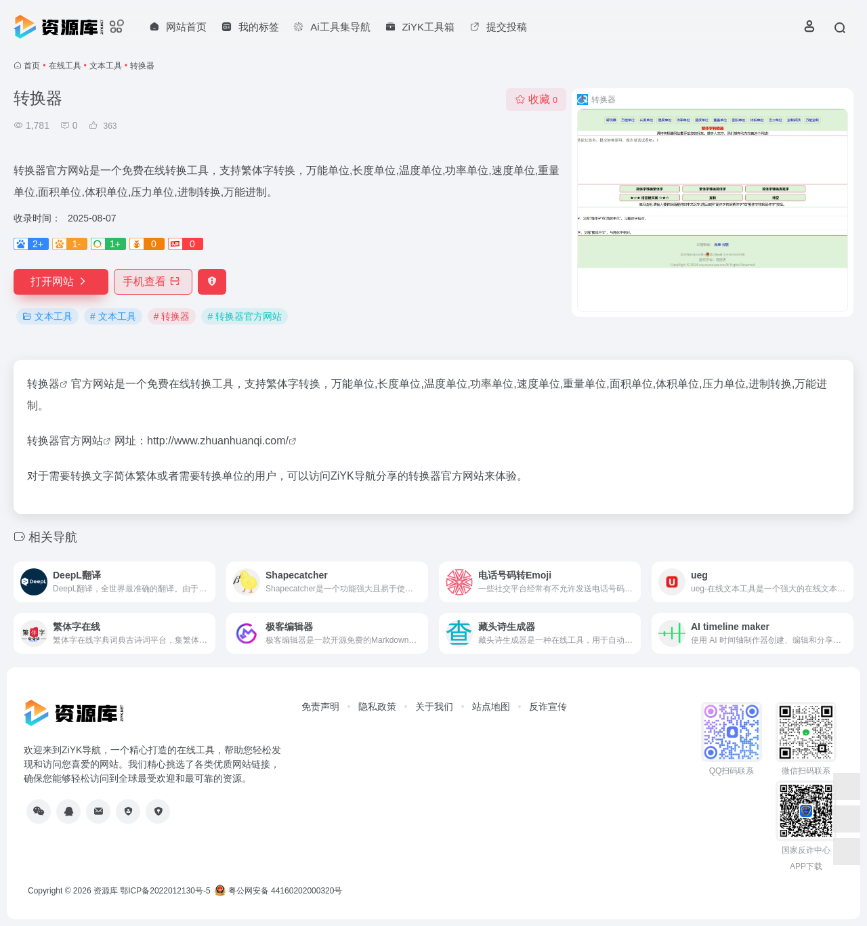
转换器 (43, 384)
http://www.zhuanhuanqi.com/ (218, 440)
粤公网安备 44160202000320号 (278, 891)
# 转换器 (172, 316)
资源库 (105, 891)
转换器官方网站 (65, 440)
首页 (32, 65)
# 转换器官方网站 (244, 316)
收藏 (536, 99)
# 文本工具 (113, 316)
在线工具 (65, 65)
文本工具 (105, 65)
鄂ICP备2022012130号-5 (165, 891)
